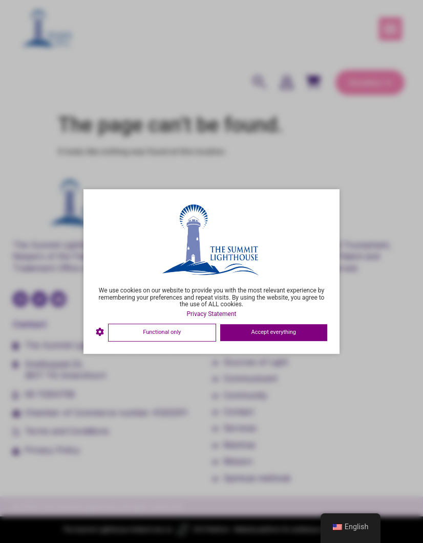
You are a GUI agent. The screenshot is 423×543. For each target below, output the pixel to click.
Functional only (162, 332)
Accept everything (274, 332)
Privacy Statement (211, 314)
